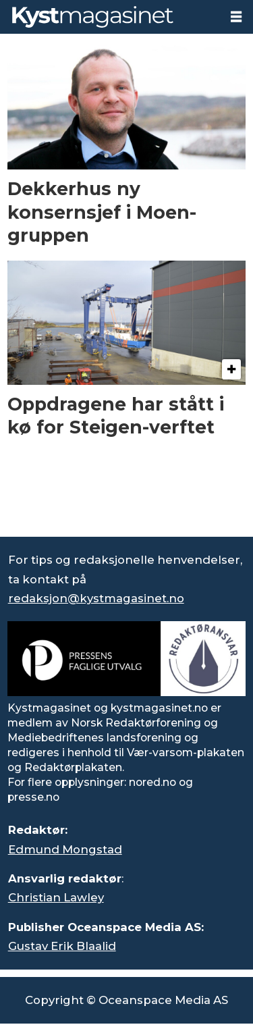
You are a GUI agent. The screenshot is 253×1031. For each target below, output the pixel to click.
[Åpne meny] (236, 17)
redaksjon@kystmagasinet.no (96, 598)
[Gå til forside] (92, 16)
